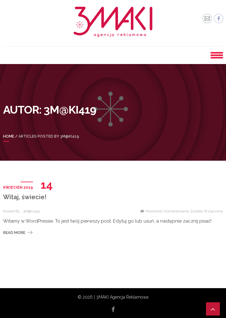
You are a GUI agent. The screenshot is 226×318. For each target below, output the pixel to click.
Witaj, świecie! (24, 197)
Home (8, 136)
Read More (14, 232)
